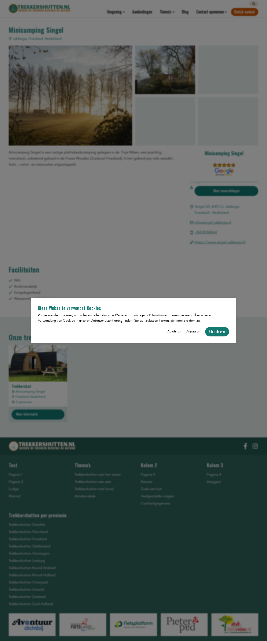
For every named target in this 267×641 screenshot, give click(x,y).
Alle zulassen (217, 331)
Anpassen (193, 331)
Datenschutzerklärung (107, 321)
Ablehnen (174, 331)
